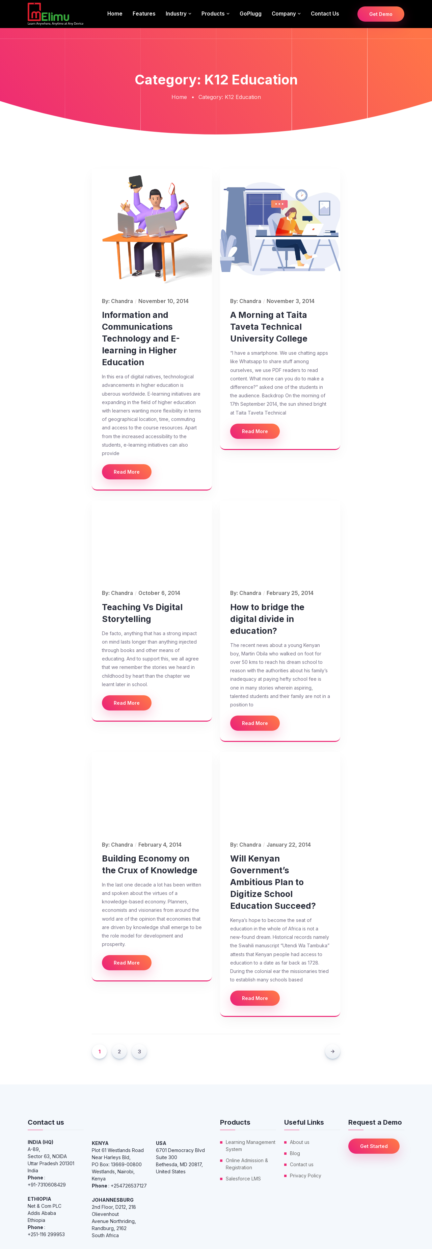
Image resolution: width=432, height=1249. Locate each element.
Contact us (325, 13)
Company (284, 13)
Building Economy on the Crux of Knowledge (149, 864)
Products (213, 13)
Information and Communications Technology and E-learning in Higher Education (141, 338)
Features (144, 13)
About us (299, 1142)
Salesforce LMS (243, 1178)
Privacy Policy (305, 1175)
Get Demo (381, 14)
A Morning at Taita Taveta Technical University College (268, 327)
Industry (176, 13)
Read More (127, 472)
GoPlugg (251, 13)
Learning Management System (250, 1145)
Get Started (374, 1146)
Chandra (122, 301)
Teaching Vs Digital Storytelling (142, 613)
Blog (295, 1153)
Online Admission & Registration (247, 1163)
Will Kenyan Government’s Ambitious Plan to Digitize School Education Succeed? (273, 882)
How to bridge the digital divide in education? (267, 619)
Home (115, 13)
